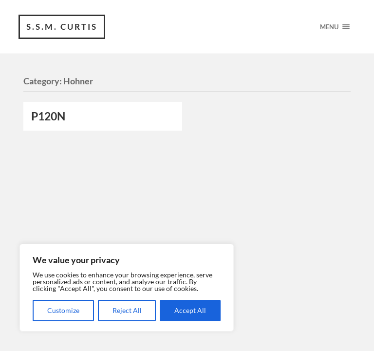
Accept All (190, 310)
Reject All (127, 310)
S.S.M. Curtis (61, 26)
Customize (63, 310)
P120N (48, 116)
